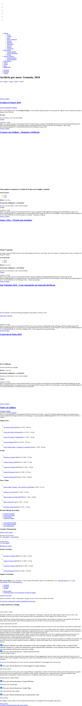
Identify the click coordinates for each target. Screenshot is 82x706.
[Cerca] (5, 65)
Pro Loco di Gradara (9, 515)
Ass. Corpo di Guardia (9, 524)
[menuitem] (42, 3)
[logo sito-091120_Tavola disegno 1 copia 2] (13, 30)
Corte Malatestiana (8, 526)
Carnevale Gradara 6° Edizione (12, 437)
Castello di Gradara (8, 518)
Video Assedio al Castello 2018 (12, 497)
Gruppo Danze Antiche (9, 522)
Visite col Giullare (8, 407)
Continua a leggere (5, 411)
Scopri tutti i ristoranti (6, 315)
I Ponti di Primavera (9, 472)
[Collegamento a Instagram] (6, 71)
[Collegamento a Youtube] (5, 73)
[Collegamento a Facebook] (6, 70)
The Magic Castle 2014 (9, 507)
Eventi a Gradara (4, 99)
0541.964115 (6, 537)
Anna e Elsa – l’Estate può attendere (16, 220)
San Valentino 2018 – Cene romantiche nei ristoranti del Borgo (27, 285)
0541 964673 (6, 543)
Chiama (2, 119)
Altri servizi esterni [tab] (5, 669)
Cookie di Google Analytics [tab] (7, 653)
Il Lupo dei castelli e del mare (11, 432)
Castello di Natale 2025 (9, 477)
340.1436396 (14, 537)
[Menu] (6, 67)
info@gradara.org (17, 582)
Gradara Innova (7, 516)
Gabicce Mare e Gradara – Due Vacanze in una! (16, 487)
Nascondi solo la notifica (21, 705)
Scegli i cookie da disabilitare (20, 601)
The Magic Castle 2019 (9, 427)
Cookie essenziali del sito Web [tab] (8, 623)
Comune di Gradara (8, 513)
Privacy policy (4, 703)
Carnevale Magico (8, 442)
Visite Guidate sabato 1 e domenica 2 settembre (16, 447)
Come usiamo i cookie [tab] (6, 612)
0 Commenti (13, 412)
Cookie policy (32, 601)
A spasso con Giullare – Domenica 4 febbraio (20, 132)
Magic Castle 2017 (8, 502)
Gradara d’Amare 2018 (10, 102)
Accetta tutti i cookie (6, 601)
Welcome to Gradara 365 (10, 457)
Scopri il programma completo (8, 107)
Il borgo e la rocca (8, 492)
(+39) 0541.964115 (62, 580)
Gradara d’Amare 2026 (9, 462)
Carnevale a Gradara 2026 (10, 467)
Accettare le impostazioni (7, 705)
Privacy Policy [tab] (4, 698)
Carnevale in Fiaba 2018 (11, 334)
